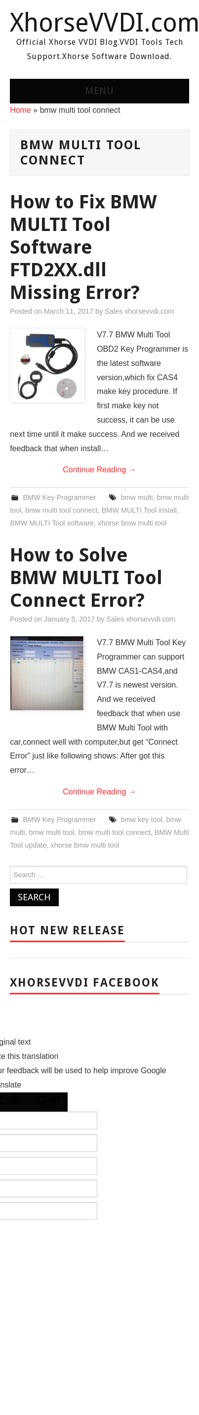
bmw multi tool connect (61, 510)
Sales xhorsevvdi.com (139, 311)
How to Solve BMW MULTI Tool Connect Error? (86, 577)
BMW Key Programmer (59, 497)
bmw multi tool (52, 832)
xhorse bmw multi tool (132, 523)
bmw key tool (141, 819)
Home (20, 110)
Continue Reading (99, 469)
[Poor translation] (48, 1102)
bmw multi (137, 497)
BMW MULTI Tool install (139, 510)
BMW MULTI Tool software (52, 523)
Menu (99, 91)
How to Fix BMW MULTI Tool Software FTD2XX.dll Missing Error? (83, 247)
